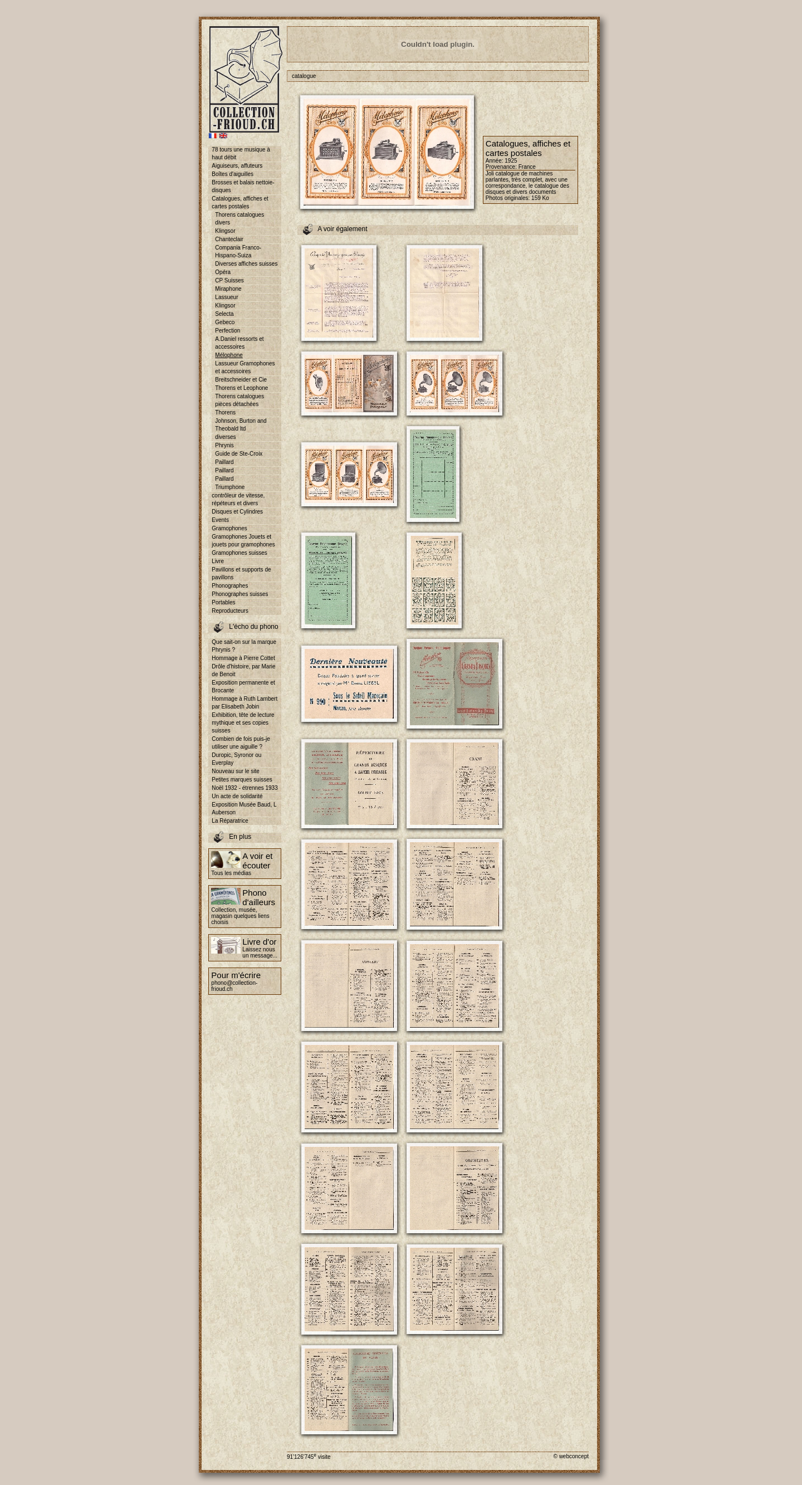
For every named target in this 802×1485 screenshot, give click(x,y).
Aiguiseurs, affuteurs (237, 166)
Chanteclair (229, 239)
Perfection (227, 331)
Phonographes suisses (240, 594)
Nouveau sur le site (236, 771)
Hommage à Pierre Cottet (243, 658)
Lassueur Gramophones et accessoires (245, 367)
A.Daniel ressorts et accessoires (239, 343)
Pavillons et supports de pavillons (241, 573)
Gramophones (229, 528)
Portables (223, 602)
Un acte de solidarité (237, 796)
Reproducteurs (230, 611)
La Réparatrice (230, 821)
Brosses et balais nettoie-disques (243, 186)
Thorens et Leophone (241, 388)
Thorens (225, 412)
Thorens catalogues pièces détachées (239, 400)
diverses (225, 437)
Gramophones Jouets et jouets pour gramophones (243, 541)
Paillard (224, 462)
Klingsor (225, 231)
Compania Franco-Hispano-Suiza (238, 251)
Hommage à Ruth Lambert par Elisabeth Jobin (244, 703)
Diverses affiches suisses (246, 264)
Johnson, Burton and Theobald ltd (240, 425)
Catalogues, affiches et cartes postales (240, 202)
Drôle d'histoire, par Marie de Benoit (243, 670)
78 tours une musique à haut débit (241, 153)
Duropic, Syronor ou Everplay (236, 759)
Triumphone (229, 487)
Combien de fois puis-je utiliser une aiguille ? (241, 743)
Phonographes (230, 586)
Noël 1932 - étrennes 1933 (244, 788)
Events (220, 520)
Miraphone (228, 289)
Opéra (223, 272)
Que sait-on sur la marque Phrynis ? (244, 646)
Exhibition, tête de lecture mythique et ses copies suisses (243, 723)
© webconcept (571, 1456)
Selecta (224, 314)
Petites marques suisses (242, 779)
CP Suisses (229, 280)
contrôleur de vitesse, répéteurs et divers (238, 499)
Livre (218, 561)
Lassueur (226, 297)
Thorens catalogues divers (239, 219)
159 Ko (540, 198)
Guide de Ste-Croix (238, 454)
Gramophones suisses (239, 553)
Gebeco (224, 322)
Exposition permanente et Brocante (243, 686)
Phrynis (224, 445)
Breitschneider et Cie (241, 380)
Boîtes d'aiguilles (232, 174)
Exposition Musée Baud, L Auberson (244, 808)
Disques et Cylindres (237, 512)
